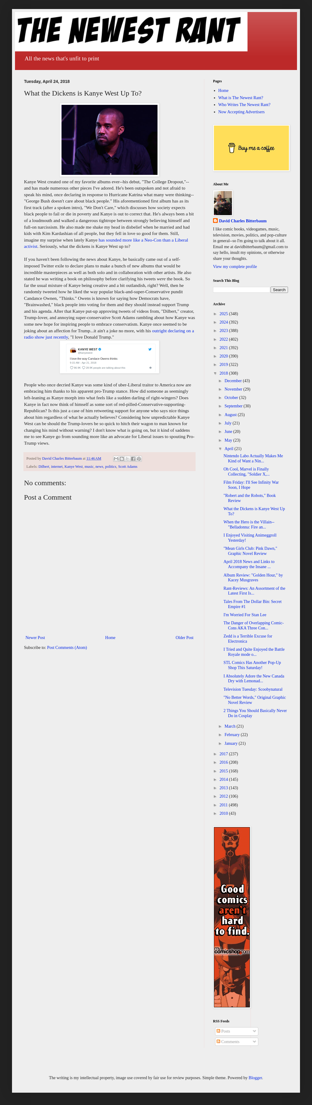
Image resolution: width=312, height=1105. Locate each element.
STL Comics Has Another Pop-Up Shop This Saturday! (252, 665)
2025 (224, 314)
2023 (224, 330)
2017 (224, 754)
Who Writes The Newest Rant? (244, 104)
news (99, 466)
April (229, 448)
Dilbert (43, 466)
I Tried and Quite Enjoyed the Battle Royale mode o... (254, 652)
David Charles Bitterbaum (243, 221)
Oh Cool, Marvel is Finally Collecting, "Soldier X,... (247, 471)
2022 (224, 339)
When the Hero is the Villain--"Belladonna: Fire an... (249, 524)
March (230, 726)
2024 (224, 322)
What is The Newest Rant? (240, 98)
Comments (228, 1042)
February (232, 734)
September (233, 406)
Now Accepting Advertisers (241, 112)
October (231, 397)
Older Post (185, 637)
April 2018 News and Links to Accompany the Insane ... (249, 564)
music (89, 466)
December (233, 381)
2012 (224, 796)
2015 (224, 771)
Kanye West (73, 466)
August (231, 414)
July (228, 423)
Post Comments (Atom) (67, 647)
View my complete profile (235, 266)
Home (110, 637)
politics (110, 466)
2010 (224, 813)
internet (56, 466)
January (231, 743)
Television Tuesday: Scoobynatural (253, 689)
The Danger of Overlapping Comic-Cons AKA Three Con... (254, 625)
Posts (223, 1031)
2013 (224, 788)
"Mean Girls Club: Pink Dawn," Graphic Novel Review (250, 551)
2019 (224, 364)
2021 (224, 348)
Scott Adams (127, 466)
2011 (224, 805)
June (228, 431)
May (228, 440)
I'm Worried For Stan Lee (245, 615)
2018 (224, 373)
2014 (224, 779)
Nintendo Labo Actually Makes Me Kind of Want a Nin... (253, 458)
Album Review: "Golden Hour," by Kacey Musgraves (253, 578)
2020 (224, 356)
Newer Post (35, 637)
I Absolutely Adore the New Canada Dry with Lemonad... (254, 678)
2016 (224, 762)
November (233, 389)
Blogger (255, 1078)
